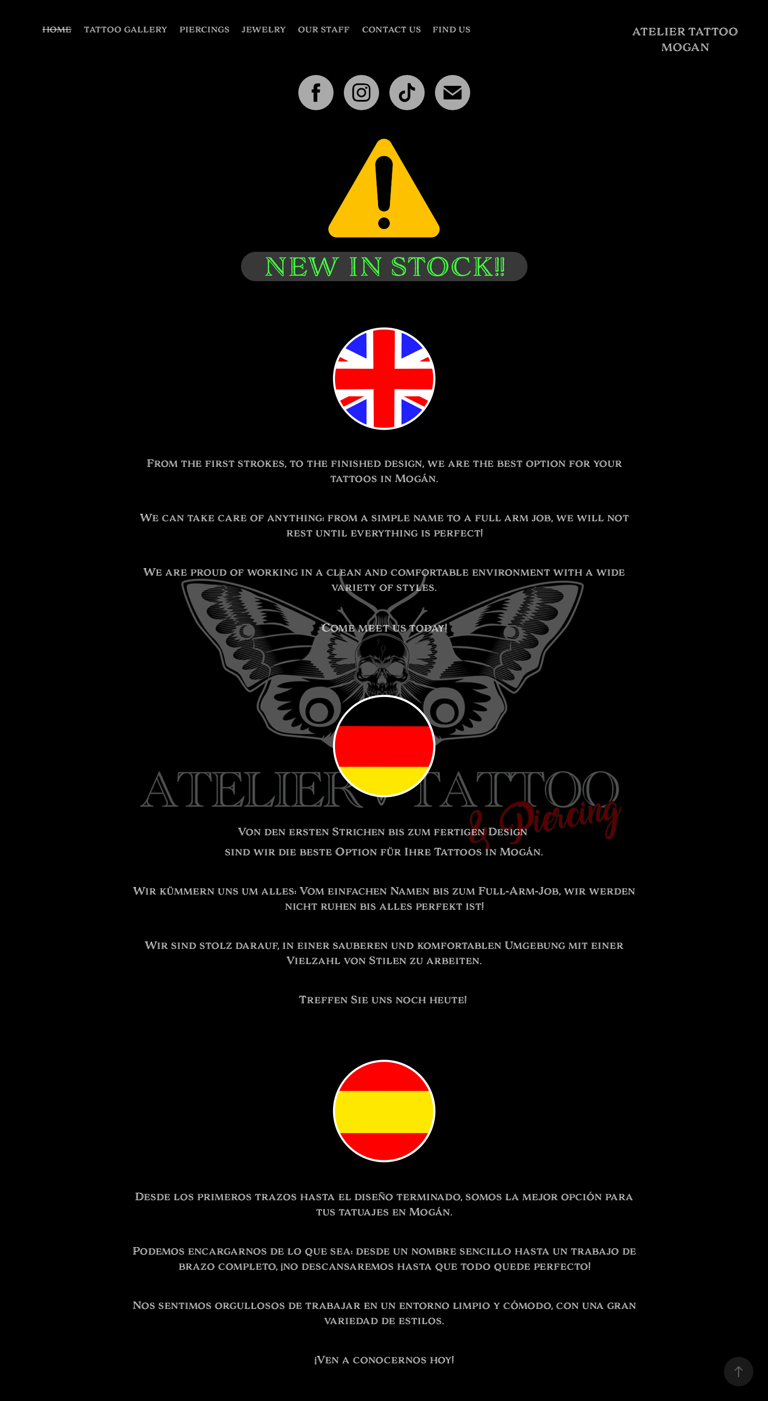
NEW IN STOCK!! (384, 266)
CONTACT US (391, 29)
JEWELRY (263, 29)
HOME (57, 29)
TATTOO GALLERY (126, 29)
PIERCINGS (204, 29)
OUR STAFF (324, 29)
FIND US (451, 29)
